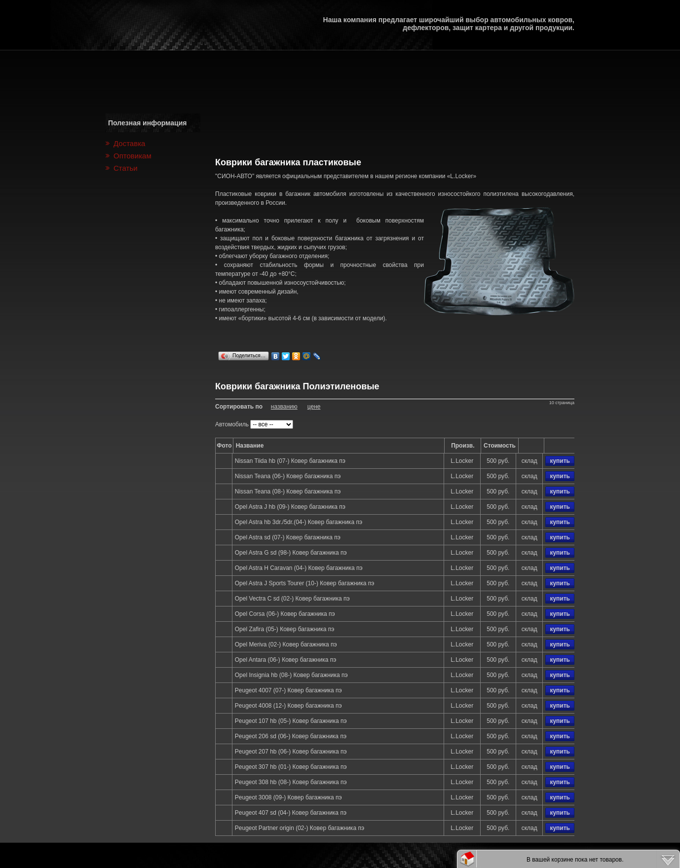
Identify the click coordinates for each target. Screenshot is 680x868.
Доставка (129, 143)
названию (284, 406)
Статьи (125, 168)
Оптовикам (132, 155)
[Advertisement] (394, 127)
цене (314, 406)
